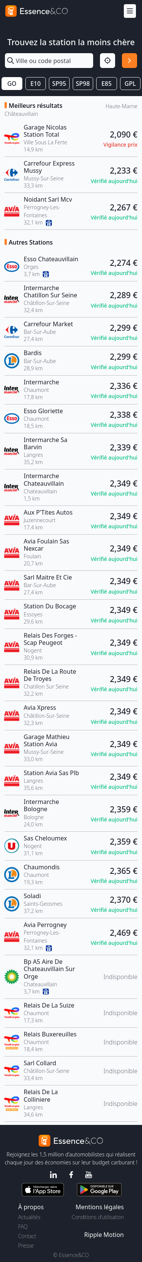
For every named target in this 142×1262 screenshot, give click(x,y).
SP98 (83, 83)
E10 (35, 83)
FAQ (23, 1226)
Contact (27, 1236)
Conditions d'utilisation (98, 1217)
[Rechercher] (129, 60)
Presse (26, 1245)
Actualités (29, 1217)
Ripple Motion (104, 1234)
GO (11, 83)
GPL (130, 83)
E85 (106, 83)
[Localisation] (107, 60)
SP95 (59, 83)
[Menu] (130, 11)
